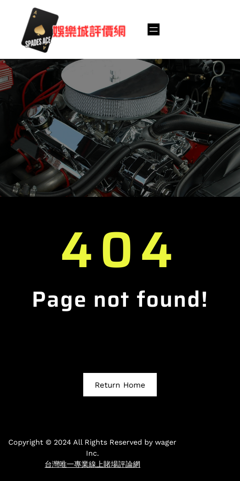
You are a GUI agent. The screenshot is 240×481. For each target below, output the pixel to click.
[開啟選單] (154, 29)
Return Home (120, 384)
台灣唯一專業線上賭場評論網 (92, 464)
